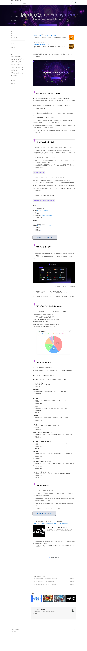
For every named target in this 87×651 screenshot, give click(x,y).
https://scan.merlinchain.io (46, 232)
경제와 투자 (36, 593)
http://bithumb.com (37, 33)
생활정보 (25, 3)
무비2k (18, 69)
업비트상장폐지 (13, 59)
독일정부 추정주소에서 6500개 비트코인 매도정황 (43, 598)
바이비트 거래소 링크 (44, 530)
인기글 (15, 47)
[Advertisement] (54, 59)
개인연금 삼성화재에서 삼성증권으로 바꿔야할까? (43, 596)
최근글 (12, 47)
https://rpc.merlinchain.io (42, 227)
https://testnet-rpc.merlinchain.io (44, 242)
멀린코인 (20, 58)
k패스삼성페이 (13, 73)
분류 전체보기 (13, 31)
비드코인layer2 (16, 70)
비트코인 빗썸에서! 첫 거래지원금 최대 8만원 (45, 35)
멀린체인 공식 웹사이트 (45, 254)
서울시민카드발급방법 (19, 61)
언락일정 (12, 70)
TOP (75, 647)
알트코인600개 (13, 56)
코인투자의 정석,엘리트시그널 (41, 44)
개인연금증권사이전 (14, 62)
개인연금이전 (22, 59)
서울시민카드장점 (13, 69)
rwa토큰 (17, 58)
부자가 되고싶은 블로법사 (16, 0)
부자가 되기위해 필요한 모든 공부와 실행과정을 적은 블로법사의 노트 (44, 628)
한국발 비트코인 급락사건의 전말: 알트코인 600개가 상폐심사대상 (46, 599)
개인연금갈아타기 (13, 64)
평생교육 (21, 69)
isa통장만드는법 (19, 64)
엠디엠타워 (17, 73)
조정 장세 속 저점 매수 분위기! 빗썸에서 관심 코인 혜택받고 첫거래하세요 (50, 37)
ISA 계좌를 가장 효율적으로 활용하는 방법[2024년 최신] (44, 595)
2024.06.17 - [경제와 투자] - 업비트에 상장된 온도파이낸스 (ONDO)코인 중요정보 (50, 540)
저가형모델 (22, 67)
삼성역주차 (12, 67)
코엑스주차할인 (18, 56)
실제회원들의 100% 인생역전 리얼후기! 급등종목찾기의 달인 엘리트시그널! (49, 47)
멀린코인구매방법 (17, 67)
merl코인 (18, 72)
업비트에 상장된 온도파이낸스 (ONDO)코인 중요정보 (44, 601)
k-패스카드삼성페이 (14, 75)
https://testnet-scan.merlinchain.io (47, 247)
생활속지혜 (12, 35)
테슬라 (19, 62)
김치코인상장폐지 (13, 72)
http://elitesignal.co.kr (38, 42)
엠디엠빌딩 (18, 59)
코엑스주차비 (13, 58)
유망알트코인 (13, 61)
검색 (72, 2)
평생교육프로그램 (14, 37)
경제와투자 (17, 3)
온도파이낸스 (22, 73)
